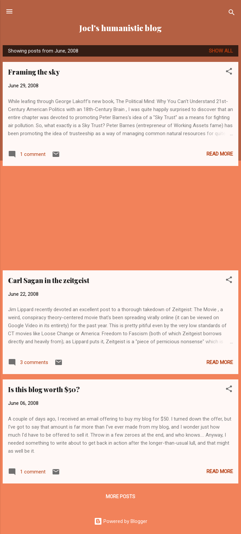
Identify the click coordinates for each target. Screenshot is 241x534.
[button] (229, 72)
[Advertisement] (120, 218)
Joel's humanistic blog (120, 28)
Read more (220, 154)
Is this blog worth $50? (44, 389)
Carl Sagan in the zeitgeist (48, 280)
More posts (120, 496)
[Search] (232, 13)
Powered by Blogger (120, 521)
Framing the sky (34, 71)
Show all (221, 51)
